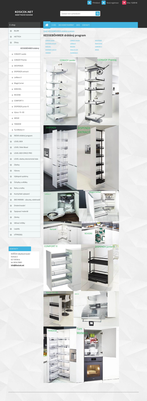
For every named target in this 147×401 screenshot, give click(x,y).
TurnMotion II (19, 129)
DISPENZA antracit (21, 71)
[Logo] (24, 13)
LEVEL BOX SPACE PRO (23, 153)
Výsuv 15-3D (19, 112)
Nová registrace (112, 2)
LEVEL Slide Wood (21, 147)
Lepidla (17, 228)
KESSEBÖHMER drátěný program (29, 49)
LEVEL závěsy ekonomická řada (26, 158)
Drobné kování (19, 205)
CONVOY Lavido (20, 54)
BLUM (16, 30)
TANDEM (17, 124)
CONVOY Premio (20, 59)
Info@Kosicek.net (17, 265)
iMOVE (16, 118)
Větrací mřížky (19, 223)
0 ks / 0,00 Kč (132, 2)
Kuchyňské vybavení (22, 193)
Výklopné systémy (21, 176)
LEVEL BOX (18, 141)
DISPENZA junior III (21, 106)
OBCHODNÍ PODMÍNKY (66, 25)
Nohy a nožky (19, 188)
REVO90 (17, 94)
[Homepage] (47, 25)
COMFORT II (18, 100)
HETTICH (17, 36)
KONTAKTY (86, 25)
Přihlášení (96, 2)
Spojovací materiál (21, 211)
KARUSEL (18, 89)
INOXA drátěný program (23, 135)
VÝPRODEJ (18, 234)
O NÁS (54, 25)
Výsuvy (17, 170)
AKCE (78, 25)
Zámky (16, 217)
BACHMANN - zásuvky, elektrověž (27, 199)
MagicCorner (19, 83)
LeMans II (18, 77)
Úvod (45, 31)
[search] (98, 14)
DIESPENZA (18, 65)
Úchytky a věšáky (20, 182)
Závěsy (17, 164)
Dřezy (16, 42)
